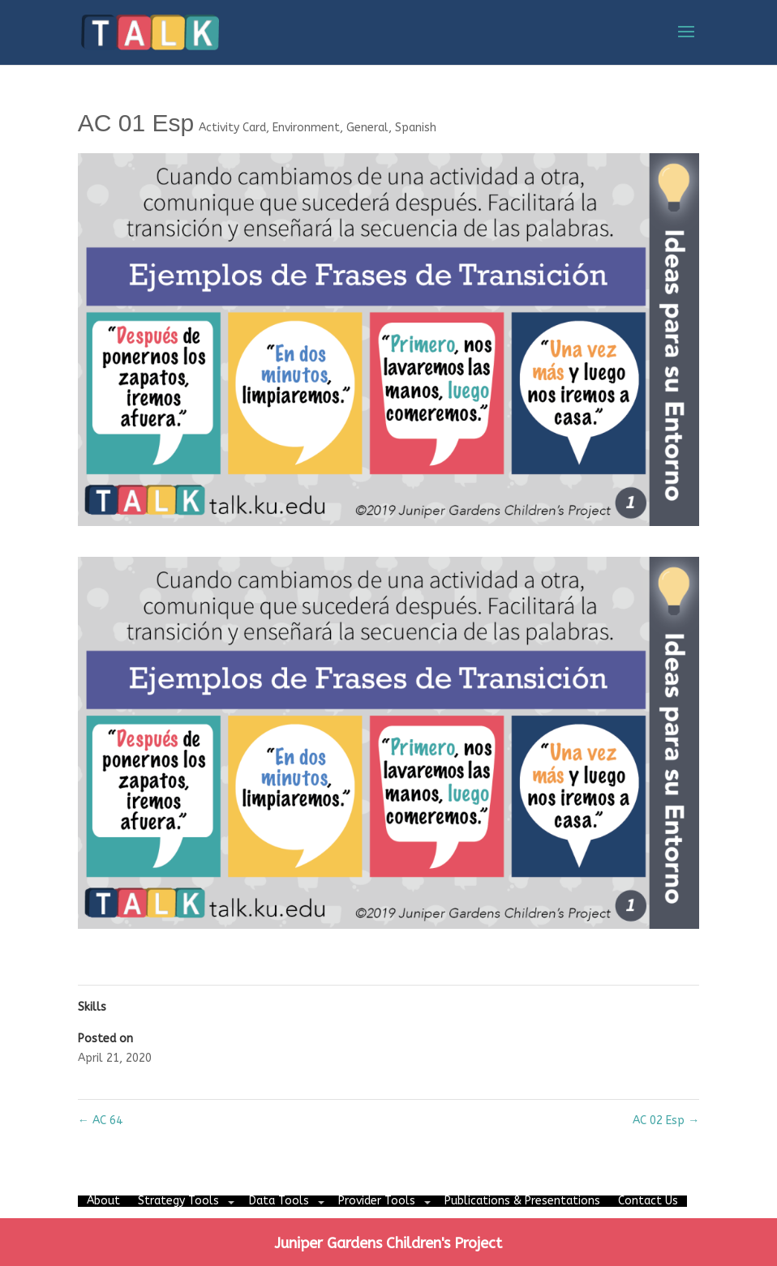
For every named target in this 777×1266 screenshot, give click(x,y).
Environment (306, 128)
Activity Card (232, 128)
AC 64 (100, 1120)
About (103, 1201)
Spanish (415, 128)
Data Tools (279, 1201)
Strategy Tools (178, 1201)
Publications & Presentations (522, 1201)
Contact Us (648, 1201)
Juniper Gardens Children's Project (388, 1243)
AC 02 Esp (666, 1120)
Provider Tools (376, 1201)
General (367, 128)
